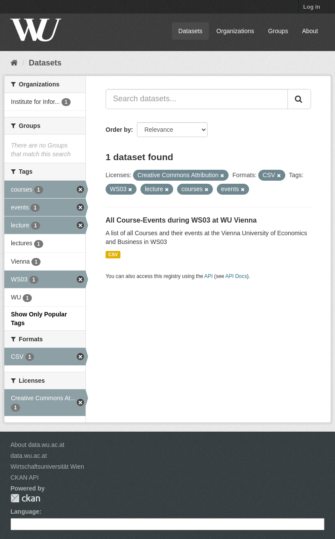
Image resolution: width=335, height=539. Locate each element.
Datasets (190, 30)
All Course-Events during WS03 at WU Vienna (181, 220)
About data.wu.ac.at (37, 444)
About (310, 30)
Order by (118, 129)
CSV (113, 254)
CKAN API (24, 477)
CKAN (25, 498)
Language (24, 511)
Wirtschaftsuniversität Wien (47, 466)
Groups (278, 30)
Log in (311, 6)
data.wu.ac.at (28, 455)
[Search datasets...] (197, 99)
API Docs (236, 276)
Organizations (235, 30)
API (208, 276)
